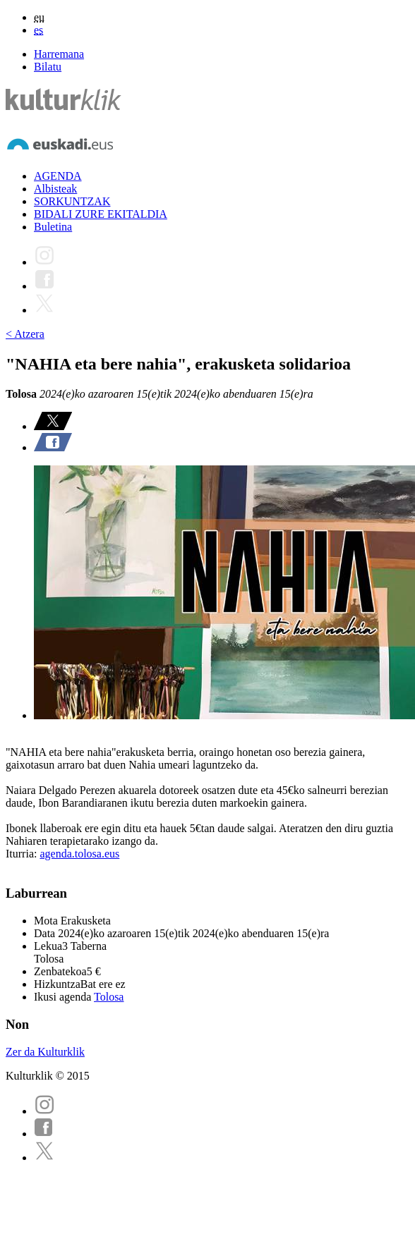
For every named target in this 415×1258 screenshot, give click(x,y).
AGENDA (58, 176)
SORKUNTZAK (72, 201)
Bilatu (47, 67)
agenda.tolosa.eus (79, 854)
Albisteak (55, 189)
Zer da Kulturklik (45, 1052)
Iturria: (23, 854)
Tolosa (109, 997)
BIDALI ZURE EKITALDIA (100, 214)
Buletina (53, 227)
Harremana (59, 54)
